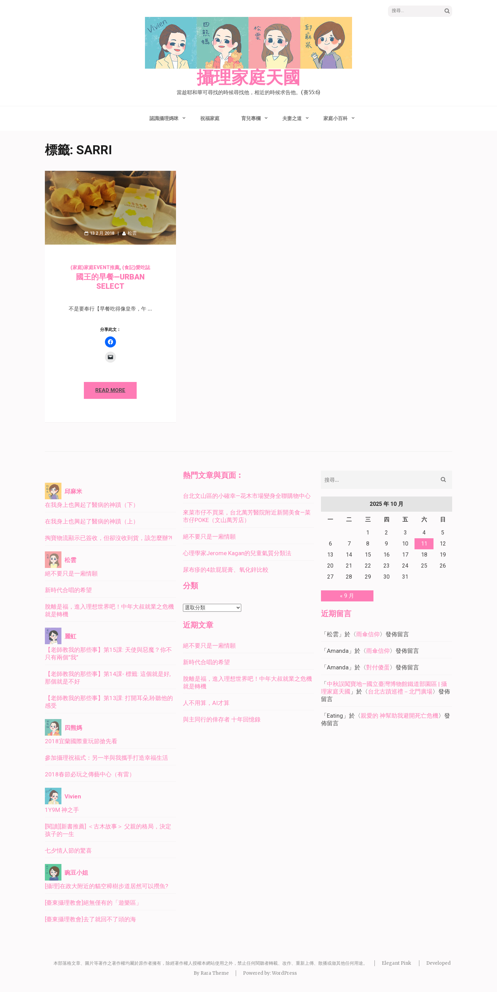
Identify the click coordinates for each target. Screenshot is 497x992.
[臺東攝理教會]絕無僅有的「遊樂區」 (93, 902)
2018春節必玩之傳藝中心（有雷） (90, 774)
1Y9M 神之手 (62, 809)
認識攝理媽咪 (163, 118)
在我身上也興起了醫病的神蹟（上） (92, 521)
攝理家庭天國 (248, 78)
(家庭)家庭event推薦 (94, 267)
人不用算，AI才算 (206, 702)
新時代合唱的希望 (68, 590)
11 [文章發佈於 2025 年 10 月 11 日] (424, 543)
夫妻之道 (292, 118)
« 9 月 (347, 595)
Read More (110, 390)
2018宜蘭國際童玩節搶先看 (81, 741)
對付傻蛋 (378, 667)
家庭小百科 (335, 118)
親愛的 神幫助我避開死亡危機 (399, 715)
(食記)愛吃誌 (136, 267)
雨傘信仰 (368, 634)
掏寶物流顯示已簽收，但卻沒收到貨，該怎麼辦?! (108, 537)
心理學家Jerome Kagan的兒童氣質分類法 (237, 553)
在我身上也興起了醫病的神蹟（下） (92, 504)
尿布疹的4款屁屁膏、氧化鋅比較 (226, 569)
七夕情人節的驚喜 (68, 850)
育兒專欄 (251, 118)
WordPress (284, 973)
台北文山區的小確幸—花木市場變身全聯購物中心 (247, 495)
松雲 (132, 233)
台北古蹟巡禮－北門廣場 (400, 691)
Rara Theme (215, 973)
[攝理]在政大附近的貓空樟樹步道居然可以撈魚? (106, 886)
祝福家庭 (210, 118)
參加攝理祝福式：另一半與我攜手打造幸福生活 (106, 757)
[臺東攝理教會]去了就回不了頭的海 (90, 919)
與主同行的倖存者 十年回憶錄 (222, 719)
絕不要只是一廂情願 (71, 573)
